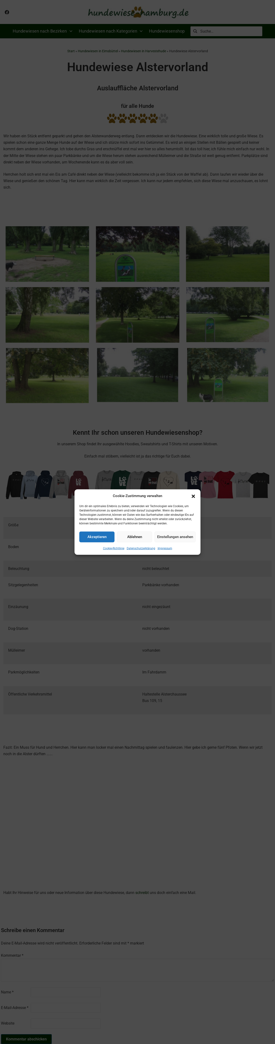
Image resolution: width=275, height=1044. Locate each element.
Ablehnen (134, 537)
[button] (193, 495)
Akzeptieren (97, 537)
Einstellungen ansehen (175, 537)
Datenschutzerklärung (141, 548)
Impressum (165, 548)
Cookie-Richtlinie (113, 548)
